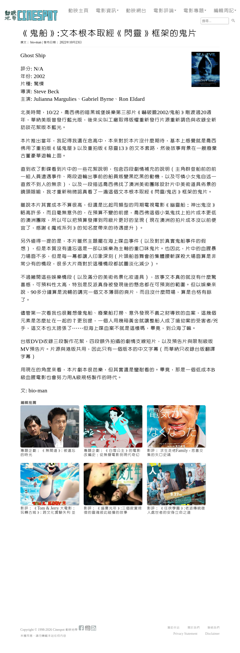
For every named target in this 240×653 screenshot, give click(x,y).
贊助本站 (173, 627)
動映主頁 (78, 10)
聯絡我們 (213, 627)
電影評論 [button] (164, 10)
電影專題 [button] (194, 10)
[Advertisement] (120, 553)
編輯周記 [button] (224, 10)
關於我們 (194, 627)
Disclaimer (212, 633)
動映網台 (136, 10)
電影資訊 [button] (107, 10)
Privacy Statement (185, 633)
